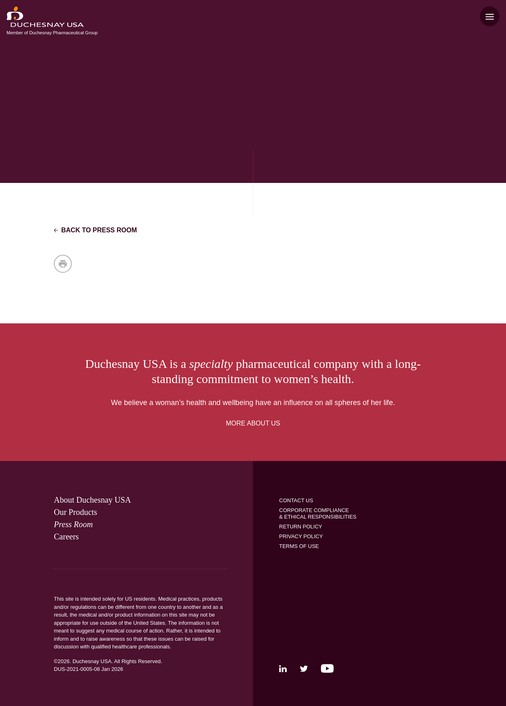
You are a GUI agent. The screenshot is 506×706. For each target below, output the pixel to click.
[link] (92, 499)
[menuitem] (45, 17)
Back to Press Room (95, 230)
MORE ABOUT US (253, 423)
